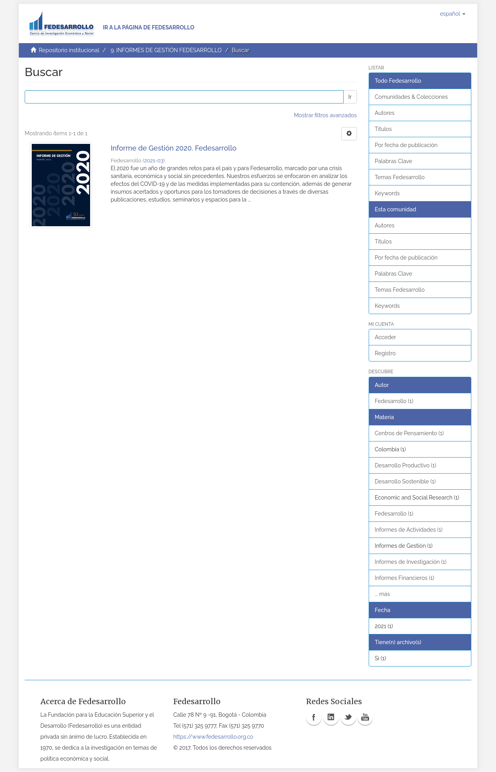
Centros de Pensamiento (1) (409, 433)
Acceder (385, 337)
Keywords (387, 193)
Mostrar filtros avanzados (325, 115)
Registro (385, 353)
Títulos (383, 129)
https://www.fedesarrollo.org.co (213, 737)
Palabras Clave (393, 161)
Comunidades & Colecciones (411, 97)
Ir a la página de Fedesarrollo (148, 27)
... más (382, 594)
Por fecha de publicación (406, 145)
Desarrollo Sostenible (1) (405, 481)
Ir (349, 97)
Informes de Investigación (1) (411, 562)
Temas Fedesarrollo (400, 177)
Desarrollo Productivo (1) (405, 465)
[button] (452, 14)
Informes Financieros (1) (404, 578)
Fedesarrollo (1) (394, 401)
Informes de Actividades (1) (409, 530)
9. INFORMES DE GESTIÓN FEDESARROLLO (165, 50)
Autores (385, 113)
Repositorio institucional (69, 50)
